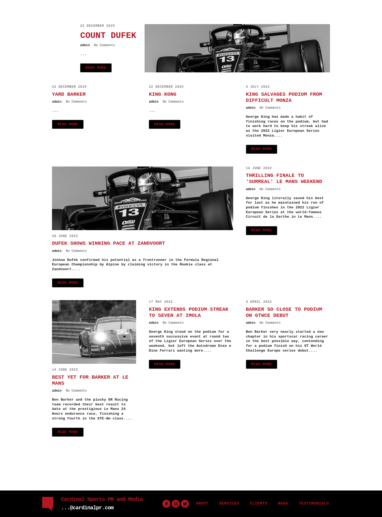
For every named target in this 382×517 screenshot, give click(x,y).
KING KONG (162, 94)
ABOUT (202, 503)
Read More (95, 68)
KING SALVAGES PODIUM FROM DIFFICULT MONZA (284, 97)
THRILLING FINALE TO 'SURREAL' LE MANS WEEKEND (284, 179)
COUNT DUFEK (108, 36)
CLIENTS (258, 503)
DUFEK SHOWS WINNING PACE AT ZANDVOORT (108, 243)
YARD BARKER (69, 94)
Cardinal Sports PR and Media (102, 499)
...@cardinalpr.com (87, 508)
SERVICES (229, 503)
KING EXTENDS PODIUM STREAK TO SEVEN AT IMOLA (188, 312)
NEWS (283, 503)
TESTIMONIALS (314, 503)
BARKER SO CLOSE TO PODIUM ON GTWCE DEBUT (284, 312)
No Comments (104, 45)
